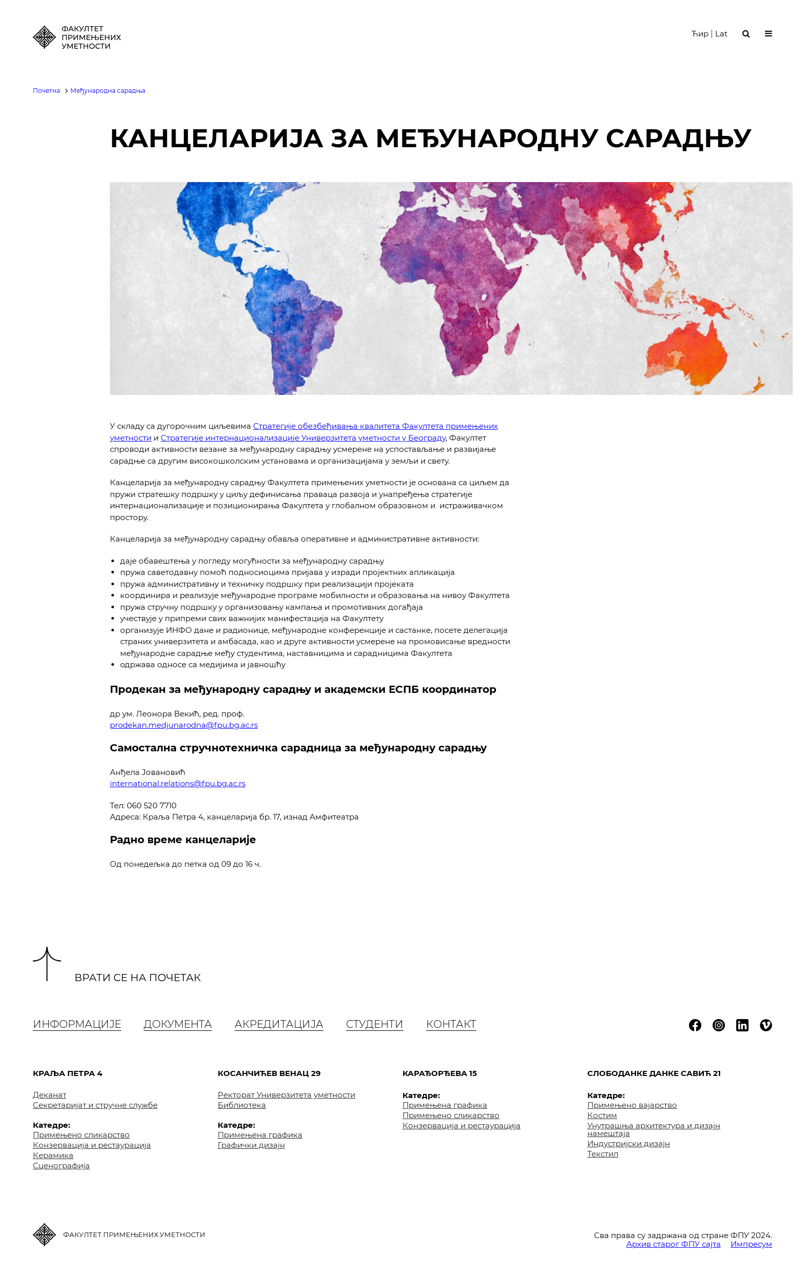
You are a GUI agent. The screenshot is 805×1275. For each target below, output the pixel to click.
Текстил (602, 1154)
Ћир (700, 35)
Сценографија (61, 1165)
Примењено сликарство (81, 1135)
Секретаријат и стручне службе (95, 1105)
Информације (77, 1024)
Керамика (53, 1155)
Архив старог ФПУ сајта (673, 1244)
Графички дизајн (251, 1145)
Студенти (375, 1024)
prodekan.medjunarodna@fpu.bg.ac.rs (184, 725)
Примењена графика (260, 1135)
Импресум (751, 1244)
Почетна (46, 90)
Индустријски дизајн (628, 1143)
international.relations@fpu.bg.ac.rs (177, 783)
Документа (178, 1024)
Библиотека (242, 1105)
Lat (721, 35)
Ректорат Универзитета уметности (286, 1095)
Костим (602, 1115)
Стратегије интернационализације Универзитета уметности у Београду (303, 438)
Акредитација (279, 1024)
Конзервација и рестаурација (92, 1145)
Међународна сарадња (107, 90)
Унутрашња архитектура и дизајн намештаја (653, 1129)
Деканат (49, 1095)
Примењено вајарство (632, 1105)
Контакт (451, 1024)
